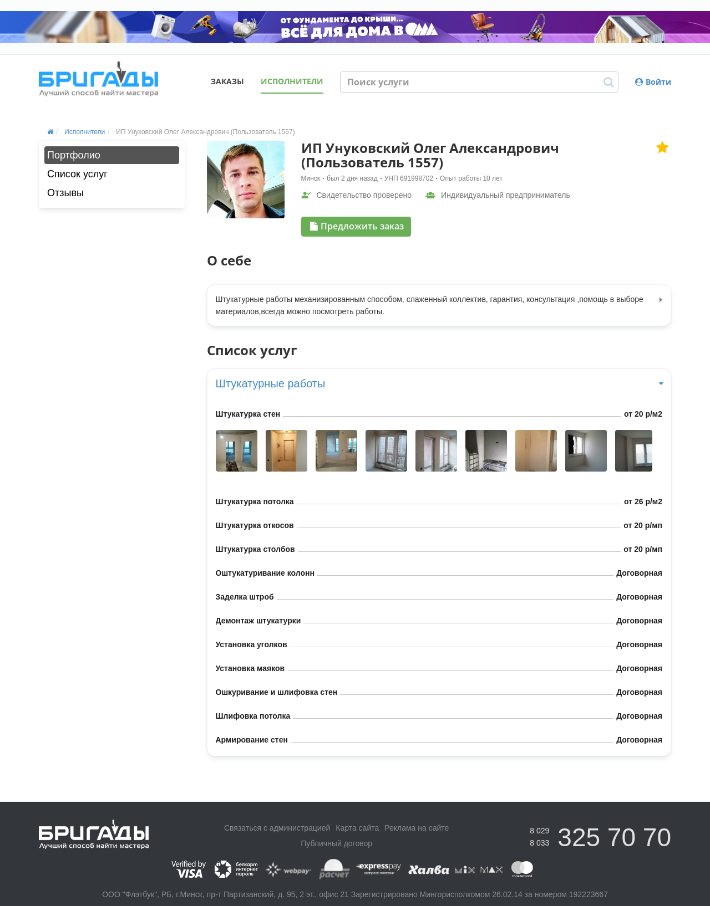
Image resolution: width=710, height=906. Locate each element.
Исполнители (292, 81)
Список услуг (77, 174)
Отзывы (65, 192)
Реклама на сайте (416, 827)
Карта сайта (357, 827)
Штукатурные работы (439, 383)
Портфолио (73, 155)
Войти (653, 81)
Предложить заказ (357, 226)
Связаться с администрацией (277, 827)
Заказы (227, 81)
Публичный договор (336, 843)
